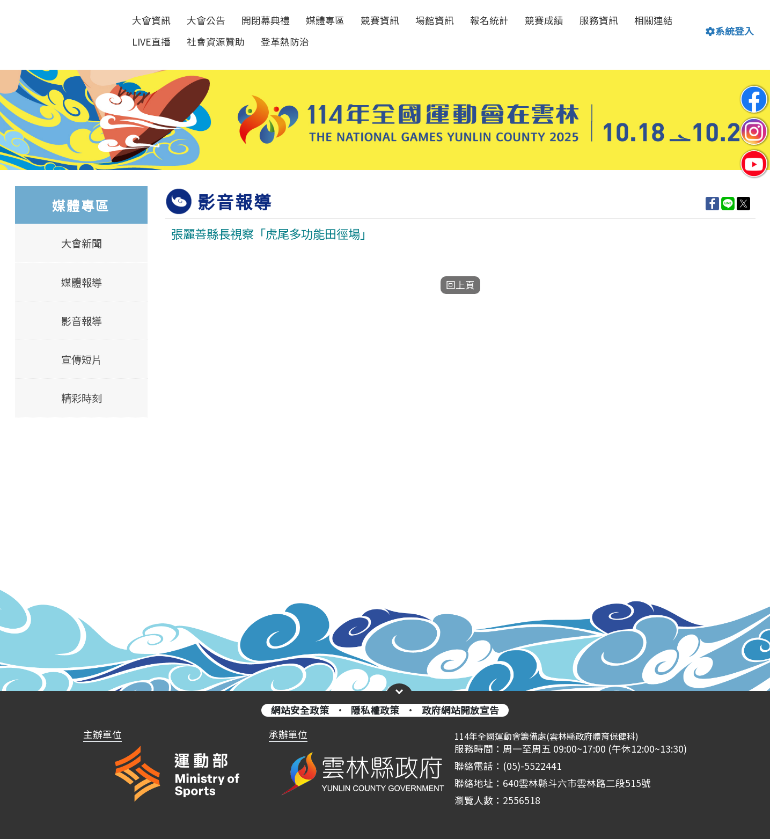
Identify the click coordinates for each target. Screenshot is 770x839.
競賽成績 (544, 20)
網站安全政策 (300, 710)
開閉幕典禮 (265, 20)
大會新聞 (81, 243)
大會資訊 (151, 20)
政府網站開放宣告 (460, 710)
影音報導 (81, 320)
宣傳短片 (81, 359)
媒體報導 (81, 282)
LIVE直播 (151, 41)
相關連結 (653, 20)
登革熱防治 (285, 41)
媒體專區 (325, 20)
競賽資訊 (380, 20)
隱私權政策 (375, 710)
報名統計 (489, 20)
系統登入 (730, 31)
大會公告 (206, 20)
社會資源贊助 (216, 41)
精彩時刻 (81, 398)
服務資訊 (599, 20)
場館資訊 (434, 20)
